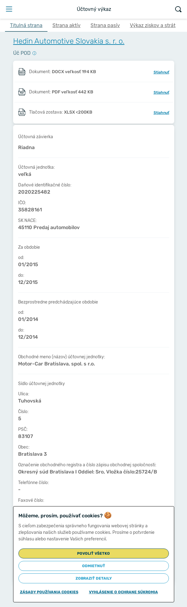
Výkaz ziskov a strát (152, 25)
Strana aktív (66, 25)
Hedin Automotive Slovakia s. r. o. (69, 41)
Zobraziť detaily (94, 578)
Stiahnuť (161, 72)
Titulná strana (26, 25)
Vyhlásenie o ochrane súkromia (123, 592)
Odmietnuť (93, 566)
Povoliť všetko (93, 553)
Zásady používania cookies (49, 592)
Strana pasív (105, 25)
